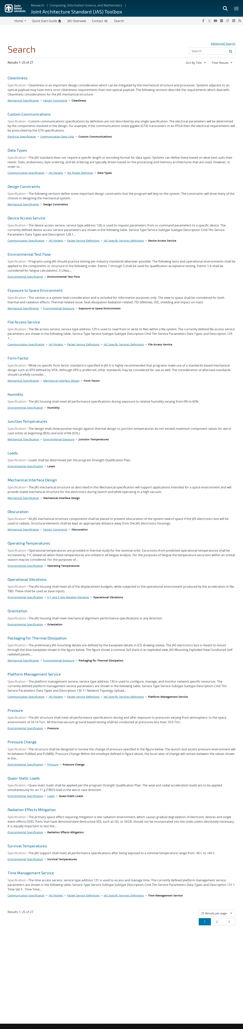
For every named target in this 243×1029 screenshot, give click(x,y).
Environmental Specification (25, 276)
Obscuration (18, 511)
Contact (97, 21)
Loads (13, 453)
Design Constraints (55, 100)
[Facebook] (203, 21)
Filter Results (223, 62)
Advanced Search (223, 44)
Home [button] (18, 21)
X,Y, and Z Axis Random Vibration (68, 597)
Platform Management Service (34, 674)
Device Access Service (26, 218)
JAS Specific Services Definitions (124, 240)
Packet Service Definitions (83, 240)
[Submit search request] (230, 51)
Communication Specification (26, 173)
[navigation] (196, 62)
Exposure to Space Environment (35, 290)
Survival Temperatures (27, 846)
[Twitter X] (209, 21)
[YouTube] (215, 21)
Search (119, 21)
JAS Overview (77, 21)
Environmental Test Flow (29, 254)
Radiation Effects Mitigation (32, 809)
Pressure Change (22, 742)
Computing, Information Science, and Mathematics (86, 5)
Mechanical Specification (23, 100)
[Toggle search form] (225, 8)
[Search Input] (212, 51)
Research (37, 5)
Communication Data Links (57, 136)
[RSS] (240, 21)
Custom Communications (29, 114)
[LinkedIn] (234, 21)
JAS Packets (56, 173)
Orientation (17, 611)
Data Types (17, 150)
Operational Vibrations (27, 579)
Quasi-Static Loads (24, 778)
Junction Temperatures (27, 421)
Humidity (15, 394)
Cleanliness (18, 78)
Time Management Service (31, 873)
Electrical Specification (22, 136)
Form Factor (18, 358)
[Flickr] (221, 21)
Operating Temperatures (29, 543)
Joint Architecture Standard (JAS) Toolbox (76, 11)
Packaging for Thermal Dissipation (37, 638)
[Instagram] (227, 21)
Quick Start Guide (44, 21)
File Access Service (24, 322)
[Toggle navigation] (7, 21)
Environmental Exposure (58, 308)
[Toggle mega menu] (236, 8)
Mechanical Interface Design (61, 380)
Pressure (15, 710)
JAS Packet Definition (80, 173)
